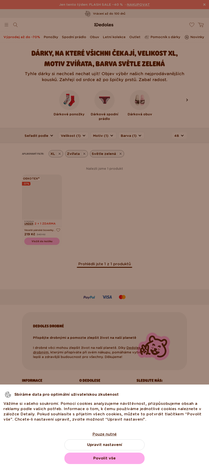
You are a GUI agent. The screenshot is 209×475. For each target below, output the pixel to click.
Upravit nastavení (104, 445)
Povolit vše (104, 458)
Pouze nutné (104, 434)
